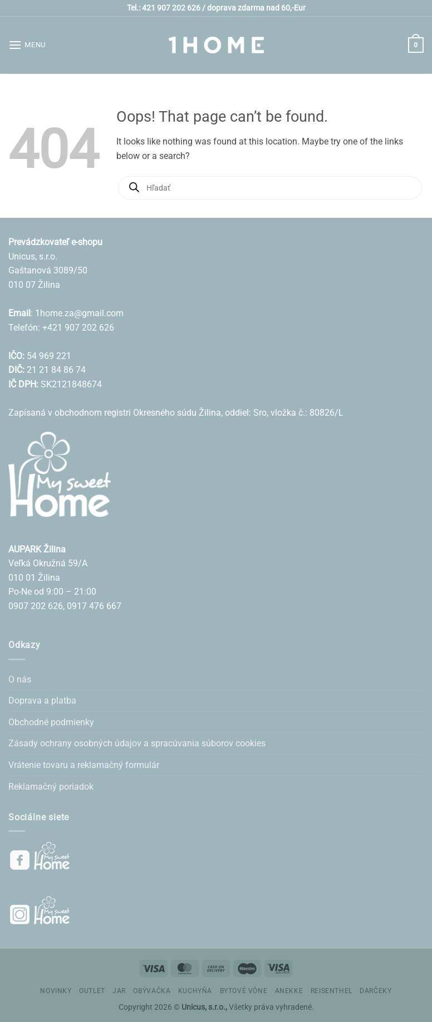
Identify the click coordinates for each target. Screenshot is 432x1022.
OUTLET (92, 991)
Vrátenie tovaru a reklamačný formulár (83, 765)
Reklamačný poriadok (51, 786)
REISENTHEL (331, 991)
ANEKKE (289, 991)
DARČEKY (375, 991)
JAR (119, 991)
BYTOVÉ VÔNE (244, 991)
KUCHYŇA (195, 991)
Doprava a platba (42, 700)
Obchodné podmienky (51, 722)
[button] (27, 44)
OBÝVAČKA (151, 991)
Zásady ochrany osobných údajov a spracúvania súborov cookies (137, 743)
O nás (19, 679)
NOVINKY (55, 991)
